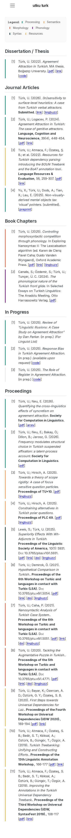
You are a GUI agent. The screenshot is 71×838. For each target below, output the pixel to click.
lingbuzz (51, 112)
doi (37, 558)
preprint (25, 209)
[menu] (12, 5)
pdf (50, 71)
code (22, 76)
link (58, 71)
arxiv (30, 425)
